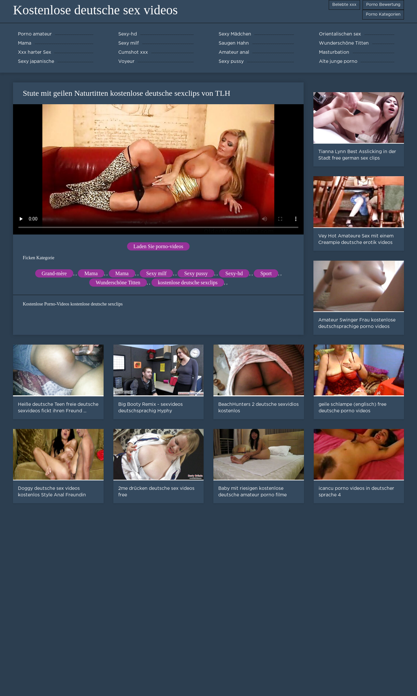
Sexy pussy (196, 273)
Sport (266, 273)
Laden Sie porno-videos (158, 246)
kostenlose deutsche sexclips (188, 282)
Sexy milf (156, 273)
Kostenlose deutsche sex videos (95, 10)
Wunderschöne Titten (118, 282)
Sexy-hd (234, 273)
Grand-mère (54, 273)
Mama (91, 273)
